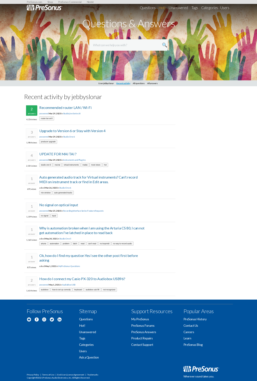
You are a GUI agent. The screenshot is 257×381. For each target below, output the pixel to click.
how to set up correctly (61, 290)
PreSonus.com (34, 1)
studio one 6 (46, 165)
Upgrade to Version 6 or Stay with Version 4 (72, 131)
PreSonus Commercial (69, 1)
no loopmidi (104, 243)
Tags (194, 7)
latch (75, 243)
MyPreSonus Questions (69, 266)
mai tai (57, 165)
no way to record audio (122, 243)
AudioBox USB (68, 284)
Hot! (162, 7)
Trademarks (92, 374)
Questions (147, 7)
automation (54, 243)
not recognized (109, 290)
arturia (43, 243)
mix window (46, 193)
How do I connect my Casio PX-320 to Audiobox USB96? (82, 279)
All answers (152, 83)
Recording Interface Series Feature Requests (83, 210)
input (54, 216)
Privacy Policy (33, 374)
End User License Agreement (70, 374)
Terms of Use (48, 374)
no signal (44, 216)
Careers (188, 332)
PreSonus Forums (142, 325)
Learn (187, 338)
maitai (84, 165)
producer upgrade (48, 142)
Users (224, 7)
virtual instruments (71, 165)
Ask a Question (89, 357)
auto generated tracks (63, 193)
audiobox (44, 290)
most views (95, 165)
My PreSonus (140, 319)
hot (105, 165)
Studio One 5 (65, 238)
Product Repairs (142, 338)
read (82, 243)
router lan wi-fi (46, 118)
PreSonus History (195, 319)
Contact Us (190, 325)
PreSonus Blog (193, 345)
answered (44, 113)
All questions (139, 83)
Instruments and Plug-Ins (74, 160)
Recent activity (123, 83)
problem (66, 243)
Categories (209, 7)
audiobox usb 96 (92, 290)
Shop (50, 1)
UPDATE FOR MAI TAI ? (57, 154)
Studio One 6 (69, 136)
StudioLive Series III (71, 113)
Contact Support (142, 345)
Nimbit (90, 1)
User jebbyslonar (106, 83)
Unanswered (178, 7)
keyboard (78, 290)
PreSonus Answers (143, 332)
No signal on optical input (58, 205)
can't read (92, 243)
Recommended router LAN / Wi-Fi (65, 107)
